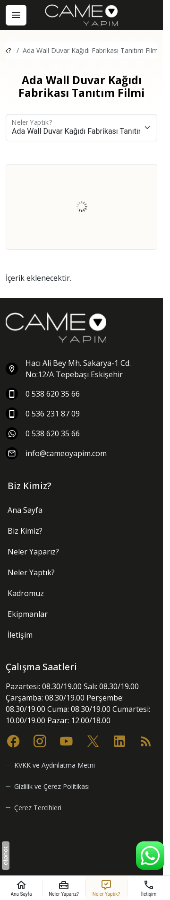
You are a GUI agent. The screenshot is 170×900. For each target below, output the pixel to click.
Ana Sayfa (25, 510)
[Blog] (145, 740)
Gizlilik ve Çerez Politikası (52, 786)
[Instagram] (39, 740)
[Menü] (16, 15)
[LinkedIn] (119, 740)
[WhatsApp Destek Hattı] (150, 855)
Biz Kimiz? (25, 531)
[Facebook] (13, 740)
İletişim (20, 635)
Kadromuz (26, 593)
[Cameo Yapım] (81, 15)
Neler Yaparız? (33, 551)
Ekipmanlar (28, 614)
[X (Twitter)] (93, 740)
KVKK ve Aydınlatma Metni (54, 765)
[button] (33, 807)
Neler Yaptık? (31, 572)
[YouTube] (66, 740)
